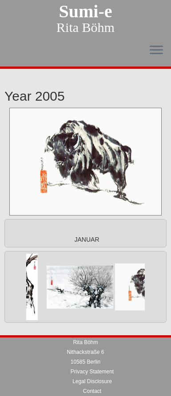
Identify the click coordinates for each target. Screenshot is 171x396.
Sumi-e (85, 11)
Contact (92, 372)
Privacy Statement (92, 352)
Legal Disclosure (92, 362)
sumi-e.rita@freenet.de (92, 391)
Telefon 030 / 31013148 (92, 381)
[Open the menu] (156, 50)
